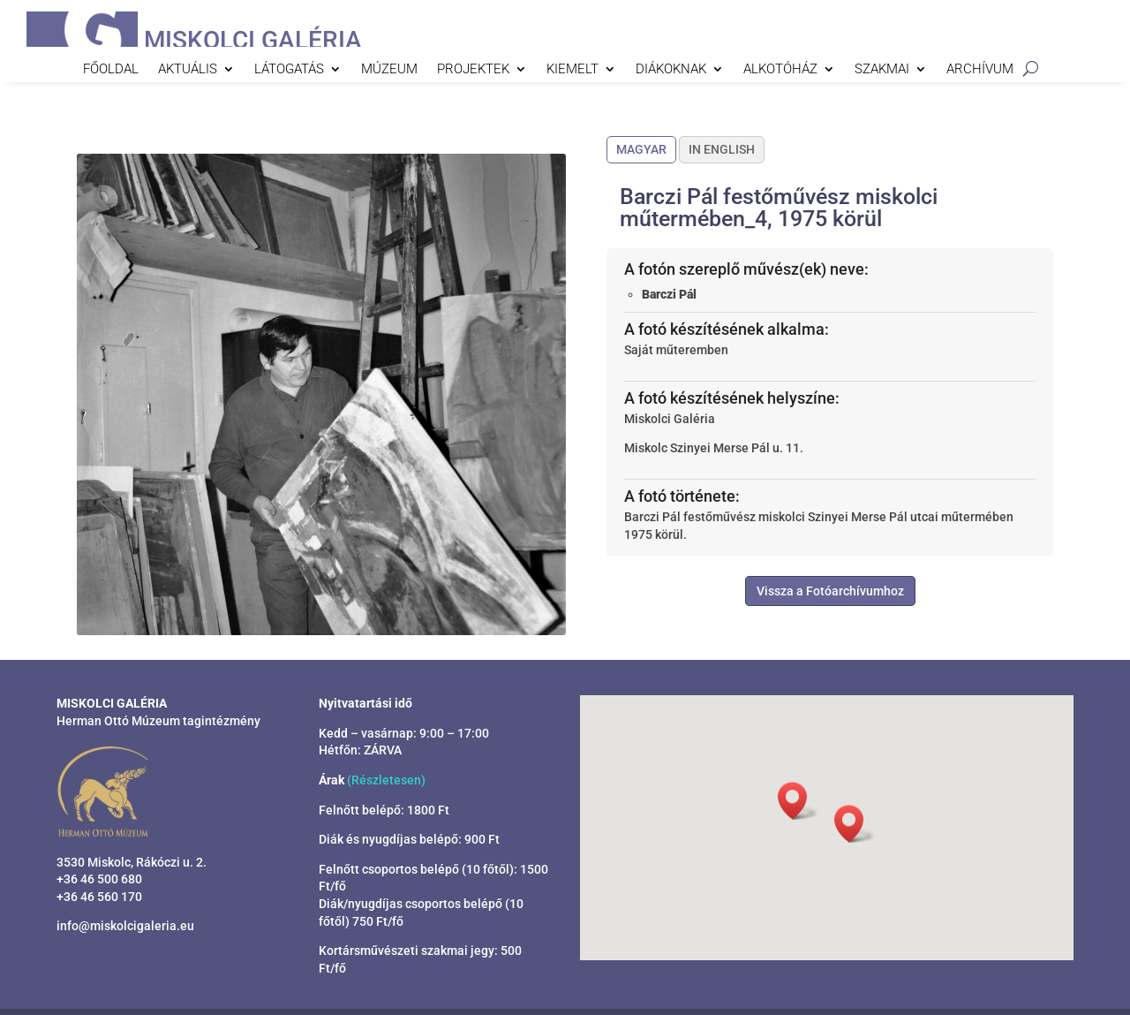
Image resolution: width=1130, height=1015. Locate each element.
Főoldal (111, 70)
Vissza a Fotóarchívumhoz (830, 591)
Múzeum (389, 70)
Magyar (641, 149)
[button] (854, 824)
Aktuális (187, 70)
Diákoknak (671, 70)
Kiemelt (572, 70)
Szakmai (882, 70)
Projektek (473, 70)
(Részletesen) (386, 780)
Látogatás (289, 70)
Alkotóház (780, 70)
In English (722, 149)
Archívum (979, 70)
